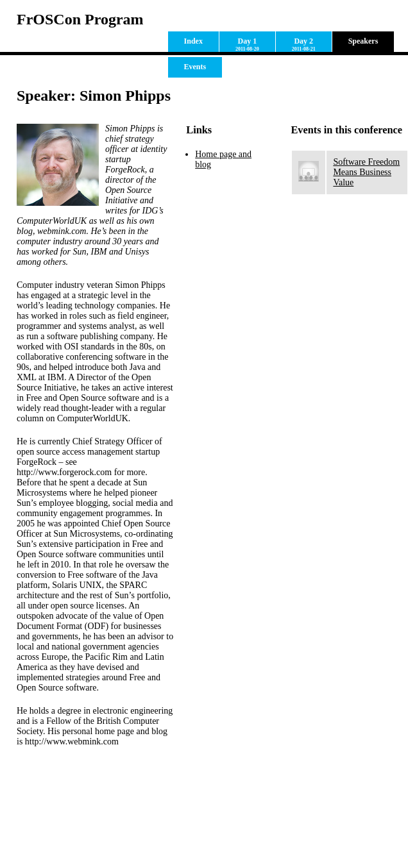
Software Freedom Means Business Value (366, 172)
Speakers (363, 41)
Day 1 (247, 44)
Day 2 (304, 44)
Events (195, 66)
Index (193, 41)
